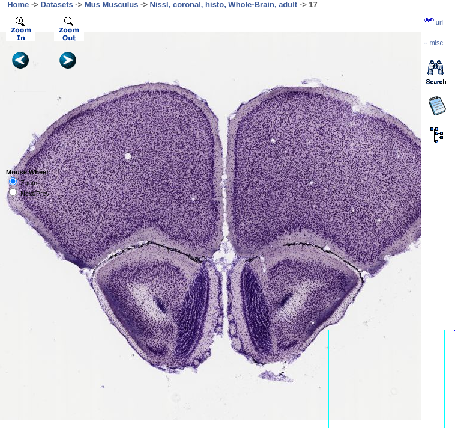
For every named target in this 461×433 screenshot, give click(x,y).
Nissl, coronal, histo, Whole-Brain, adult (224, 4)
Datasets (57, 4)
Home (18, 4)
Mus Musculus (112, 4)
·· (433, 42)
